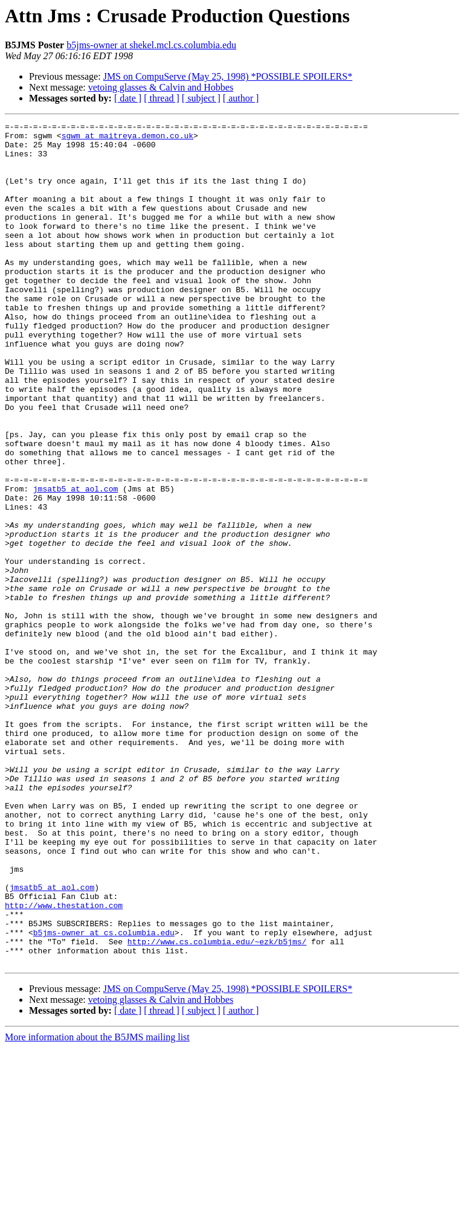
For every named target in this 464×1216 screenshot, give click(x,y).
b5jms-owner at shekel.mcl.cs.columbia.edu (151, 45)
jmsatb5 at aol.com (75, 562)
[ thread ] (161, 98)
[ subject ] (201, 98)
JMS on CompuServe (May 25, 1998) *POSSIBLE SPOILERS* (227, 76)
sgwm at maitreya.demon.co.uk (127, 138)
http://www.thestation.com (64, 1062)
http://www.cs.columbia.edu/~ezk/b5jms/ (216, 1106)
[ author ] (241, 98)
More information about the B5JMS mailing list (97, 1205)
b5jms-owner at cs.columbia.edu (104, 1095)
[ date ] (127, 98)
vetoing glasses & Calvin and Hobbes (160, 87)
